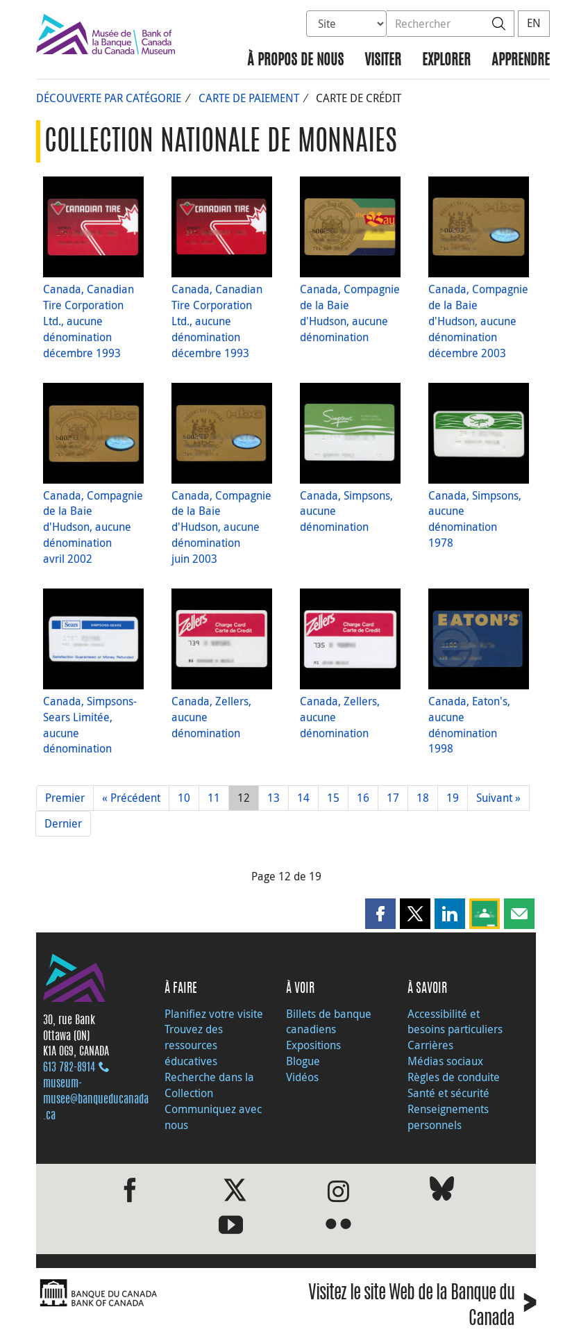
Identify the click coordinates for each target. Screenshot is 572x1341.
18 (423, 797)
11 (214, 797)
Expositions (313, 1045)
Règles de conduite (453, 1077)
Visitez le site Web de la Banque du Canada (422, 1307)
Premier (65, 797)
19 (452, 797)
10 (184, 797)
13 (273, 797)
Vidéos (302, 1077)
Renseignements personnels (448, 1117)
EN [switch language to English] (534, 23)
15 (333, 797)
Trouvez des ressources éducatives (194, 1045)
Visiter (382, 61)
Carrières (430, 1045)
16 (363, 797)
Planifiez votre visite (214, 1013)
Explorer (446, 61)
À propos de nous (295, 61)
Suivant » (498, 797)
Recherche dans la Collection (209, 1085)
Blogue (303, 1061)
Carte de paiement (249, 98)
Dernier (63, 823)
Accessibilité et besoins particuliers (455, 1021)
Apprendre (520, 61)
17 (393, 797)
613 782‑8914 (69, 1067)
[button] (380, 913)
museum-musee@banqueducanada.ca (96, 1099)
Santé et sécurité (448, 1093)
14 (303, 797)
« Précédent (131, 797)
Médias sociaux (445, 1061)
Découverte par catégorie (108, 98)
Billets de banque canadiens (328, 1021)
